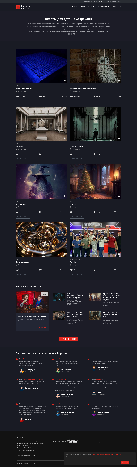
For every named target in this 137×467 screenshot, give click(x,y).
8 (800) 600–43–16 (103, 1)
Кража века (20, 146)
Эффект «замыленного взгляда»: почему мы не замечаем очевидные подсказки (111, 297)
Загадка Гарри (21, 204)
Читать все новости (68, 339)
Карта (83, 7)
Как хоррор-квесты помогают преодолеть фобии (111, 314)
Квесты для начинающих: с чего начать (32, 316)
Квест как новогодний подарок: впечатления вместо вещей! (75, 314)
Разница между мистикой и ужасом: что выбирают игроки (75, 296)
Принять (125, 462)
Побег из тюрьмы (76, 146)
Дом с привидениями (24, 88)
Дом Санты (74, 204)
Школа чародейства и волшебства (83, 88)
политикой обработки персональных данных (106, 454)
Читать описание (22, 101)
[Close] (133, 454)
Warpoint (73, 262)
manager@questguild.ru (27, 450)
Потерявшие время (23, 262)
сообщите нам (71, 440)
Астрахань (104, 7)
